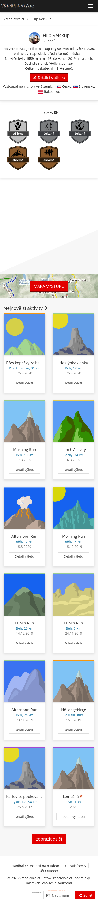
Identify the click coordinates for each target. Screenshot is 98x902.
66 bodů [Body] (49, 41)
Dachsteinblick (36, 63)
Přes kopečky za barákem (28, 362)
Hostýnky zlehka (73, 362)
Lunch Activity (73, 449)
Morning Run (24, 449)
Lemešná (71, 796)
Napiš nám (57, 895)
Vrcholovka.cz (14, 19)
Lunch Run (24, 623)
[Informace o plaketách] (56, 113)
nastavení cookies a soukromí (49, 883)
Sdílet (85, 895)
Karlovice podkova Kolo (26, 796)
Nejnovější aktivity (26, 308)
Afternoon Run (24, 536)
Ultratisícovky (75, 866)
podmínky (82, 878)
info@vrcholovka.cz (57, 878)
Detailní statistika (49, 77)
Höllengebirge (61, 63)
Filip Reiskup (42, 19)
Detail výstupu (73, 816)
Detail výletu (24, 383)
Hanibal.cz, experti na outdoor (35, 866)
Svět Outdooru (49, 870)
